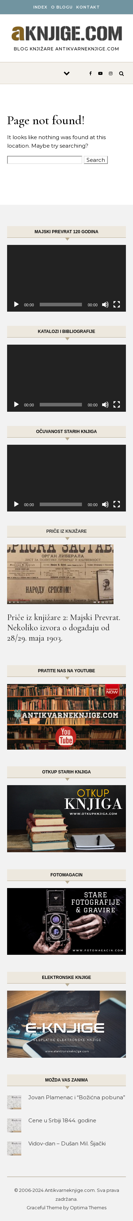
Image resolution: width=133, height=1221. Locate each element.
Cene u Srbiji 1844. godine (62, 1120)
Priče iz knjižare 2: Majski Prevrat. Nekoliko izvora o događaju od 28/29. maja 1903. (63, 627)
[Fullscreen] (116, 304)
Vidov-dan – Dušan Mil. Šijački (67, 1143)
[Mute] (105, 304)
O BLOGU (62, 7)
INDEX (40, 7)
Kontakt (88, 7)
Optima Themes (88, 1207)
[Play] (16, 304)
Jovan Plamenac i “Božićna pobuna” (76, 1097)
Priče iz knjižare (66, 531)
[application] (66, 278)
